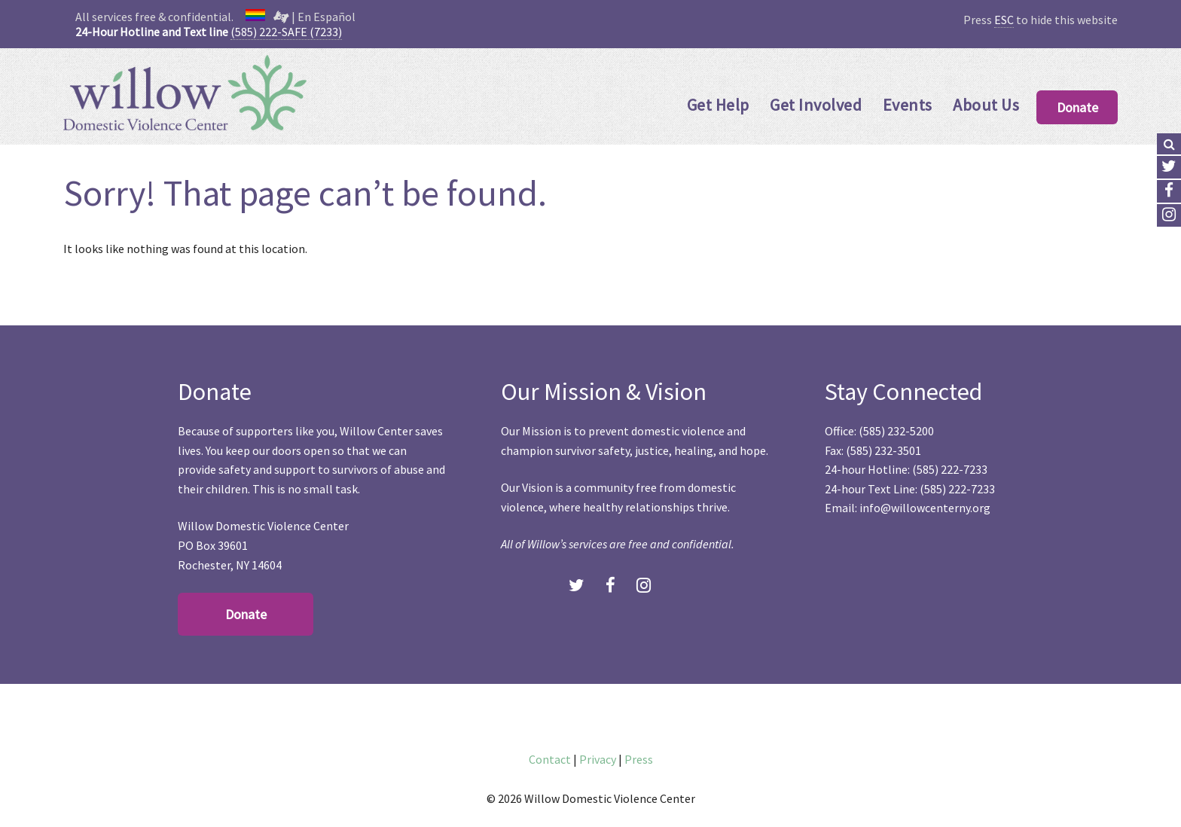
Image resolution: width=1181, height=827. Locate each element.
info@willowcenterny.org (924, 507)
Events (907, 104)
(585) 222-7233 (949, 469)
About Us (986, 104)
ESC (1004, 19)
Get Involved (816, 104)
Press (638, 759)
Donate (1077, 107)
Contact (550, 759)
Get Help (718, 104)
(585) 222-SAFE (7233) (286, 31)
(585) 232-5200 (896, 430)
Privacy (597, 759)
